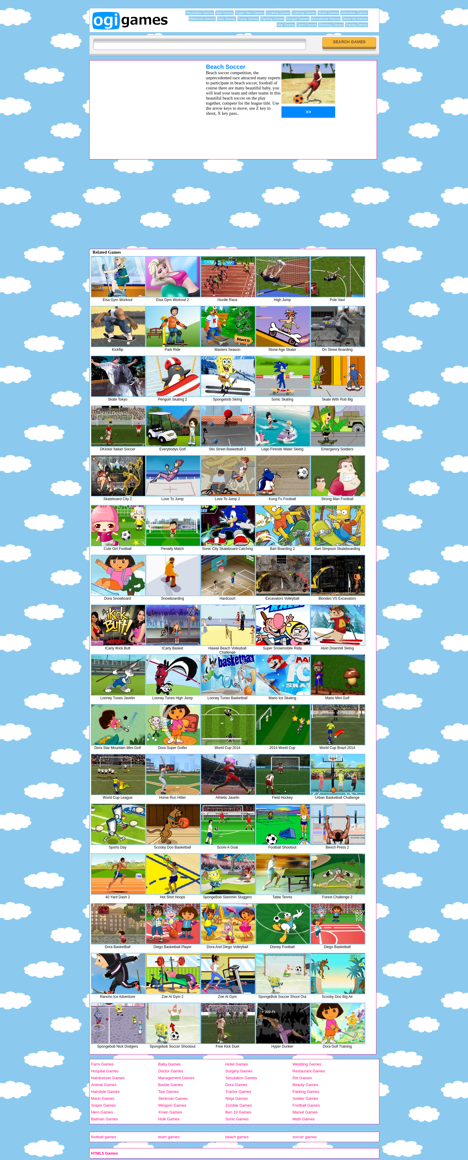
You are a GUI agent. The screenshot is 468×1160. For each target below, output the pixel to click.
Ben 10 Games (238, 1112)
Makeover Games (202, 19)
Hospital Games (104, 1071)
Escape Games (297, 19)
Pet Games (302, 1078)
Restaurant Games (308, 1071)
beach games (237, 1137)
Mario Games (102, 1098)
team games (169, 1137)
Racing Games (356, 25)
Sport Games (306, 25)
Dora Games (236, 1085)
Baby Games (169, 1064)
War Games (286, 25)
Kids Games (226, 19)
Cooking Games (278, 13)
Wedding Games (306, 1064)
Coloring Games (304, 13)
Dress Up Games (354, 19)
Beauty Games (305, 1085)
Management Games (176, 1078)
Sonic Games (237, 1119)
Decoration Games (199, 13)
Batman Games (104, 1119)
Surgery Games (239, 1071)
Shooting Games (331, 25)
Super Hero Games (249, 13)
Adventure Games (354, 13)
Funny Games (248, 19)
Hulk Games (169, 1119)
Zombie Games (238, 1105)
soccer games (304, 1137)
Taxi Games (168, 1091)
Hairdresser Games (108, 1078)
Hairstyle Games (105, 1091)
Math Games (303, 1119)
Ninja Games (236, 1098)
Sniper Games (103, 1105)
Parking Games (305, 1091)
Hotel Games (236, 1064)
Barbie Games (170, 1085)
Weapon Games (172, 1105)
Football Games (306, 1105)
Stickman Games (173, 1098)
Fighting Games (272, 19)
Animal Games (103, 1085)
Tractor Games (238, 1091)
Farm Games (102, 1064)
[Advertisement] (140, 105)
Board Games (328, 13)
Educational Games (325, 19)
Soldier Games (305, 1098)
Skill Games (224, 13)
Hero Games (102, 1112)
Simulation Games (241, 1078)
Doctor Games (170, 1071)
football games (103, 1137)
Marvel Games (305, 1112)
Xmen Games (170, 1112)
